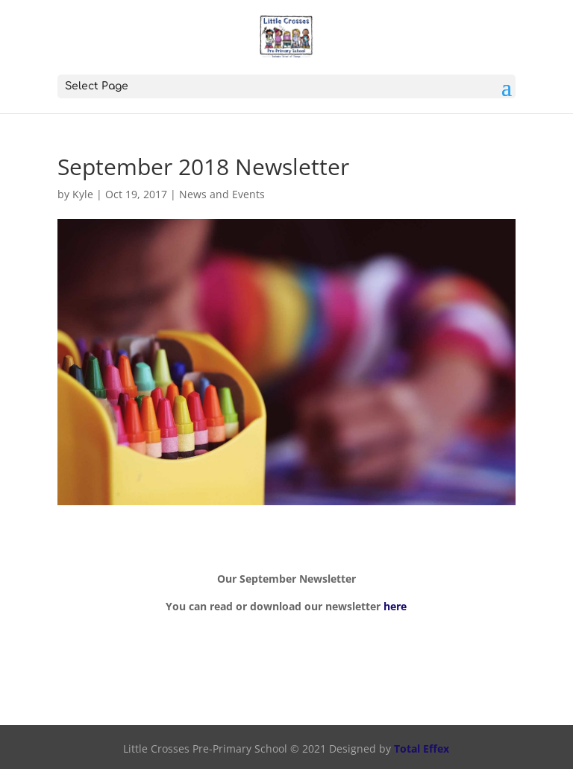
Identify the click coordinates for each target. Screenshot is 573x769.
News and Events (222, 194)
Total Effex (421, 748)
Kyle (82, 194)
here (395, 606)
